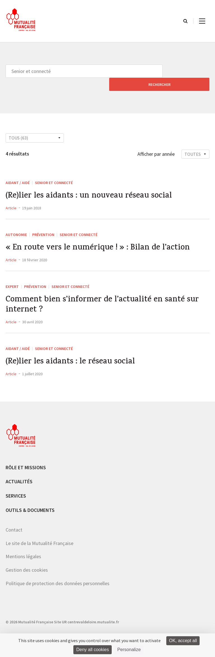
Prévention (43, 222)
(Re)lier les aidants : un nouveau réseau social (92, 183)
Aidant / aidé (18, 169)
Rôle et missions (26, 459)
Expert (12, 275)
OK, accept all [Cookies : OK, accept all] (183, 640)
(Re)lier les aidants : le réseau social (73, 353)
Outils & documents (30, 502)
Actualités (19, 473)
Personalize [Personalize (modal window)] (129, 649)
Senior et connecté (54, 169)
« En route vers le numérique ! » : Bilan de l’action (101, 236)
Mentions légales (23, 548)
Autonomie (16, 222)
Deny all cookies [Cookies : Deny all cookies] (92, 649)
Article (11, 195)
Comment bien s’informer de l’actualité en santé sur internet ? (106, 295)
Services (16, 487)
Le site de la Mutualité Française (39, 535)
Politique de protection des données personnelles (57, 575)
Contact (14, 522)
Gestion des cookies (27, 561)
